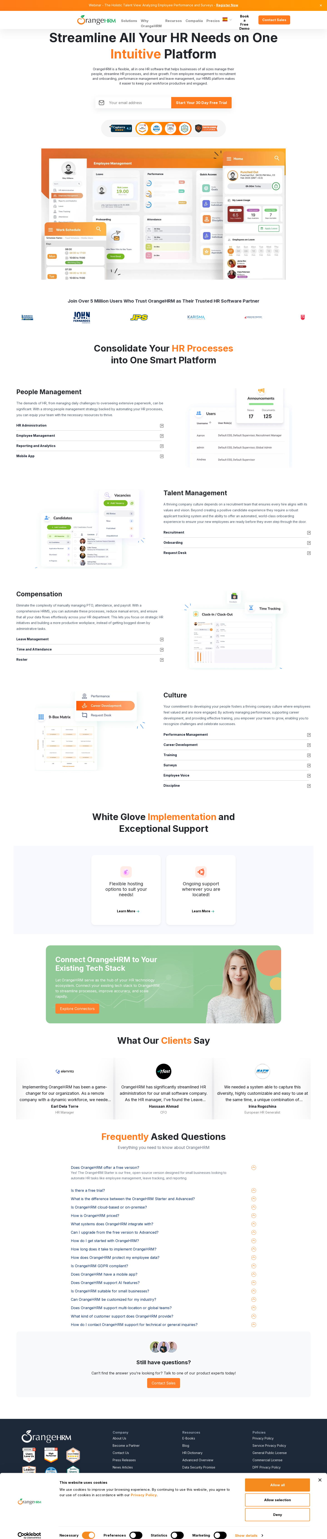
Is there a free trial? (88, 1190)
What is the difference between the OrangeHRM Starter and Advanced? (133, 1199)
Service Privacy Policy (269, 1445)
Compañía (194, 21)
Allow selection (277, 1494)
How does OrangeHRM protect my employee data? (115, 1257)
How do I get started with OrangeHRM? (105, 1240)
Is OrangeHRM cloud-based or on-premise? (109, 1207)
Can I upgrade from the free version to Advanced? (115, 1232)
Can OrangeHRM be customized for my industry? (113, 1299)
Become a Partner (126, 1445)
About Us (119, 1438)
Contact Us (121, 1453)
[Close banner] (320, 1474)
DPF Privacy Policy (267, 1467)
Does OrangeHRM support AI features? (105, 1282)
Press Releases (124, 1460)
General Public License (270, 1453)
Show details (246, 1530)
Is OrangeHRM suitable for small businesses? (110, 1291)
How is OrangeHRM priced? (95, 1215)
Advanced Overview (197, 1460)
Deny (277, 1509)
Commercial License (267, 1460)
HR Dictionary (192, 1453)
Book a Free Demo (244, 20)
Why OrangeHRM (151, 23)
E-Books (188, 1438)
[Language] (227, 20)
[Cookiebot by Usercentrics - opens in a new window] (29, 1530)
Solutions (129, 21)
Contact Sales (274, 20)
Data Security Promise (198, 1467)
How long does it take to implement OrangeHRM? (113, 1249)
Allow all (277, 1479)
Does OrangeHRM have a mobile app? (104, 1274)
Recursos (173, 21)
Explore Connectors (77, 1008)
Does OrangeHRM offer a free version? (105, 1167)
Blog (185, 1445)
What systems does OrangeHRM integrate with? (112, 1224)
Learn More (126, 911)
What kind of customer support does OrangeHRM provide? (122, 1316)
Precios (213, 21)
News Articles (123, 1467)
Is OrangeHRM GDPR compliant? (99, 1266)
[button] (237, 428)
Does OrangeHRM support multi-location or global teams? (121, 1308)
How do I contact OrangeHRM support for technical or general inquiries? (134, 1324)
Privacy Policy (263, 1438)
